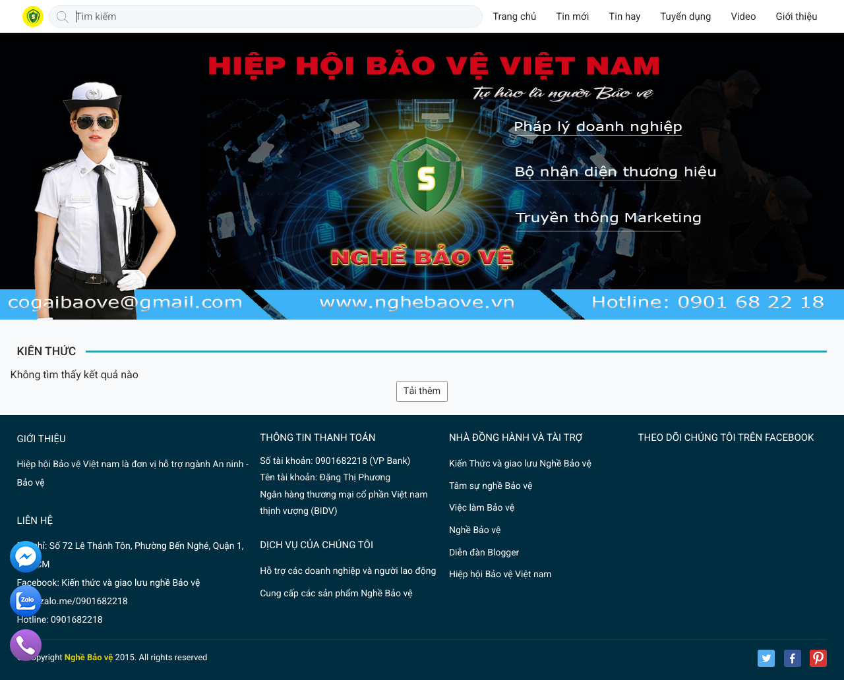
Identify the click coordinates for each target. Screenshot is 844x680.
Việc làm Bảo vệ (481, 508)
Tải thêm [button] (422, 391)
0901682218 (77, 620)
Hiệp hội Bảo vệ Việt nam (500, 574)
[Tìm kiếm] (62, 16)
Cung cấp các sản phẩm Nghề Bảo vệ (336, 593)
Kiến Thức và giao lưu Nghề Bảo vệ (520, 464)
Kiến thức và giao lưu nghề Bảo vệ (130, 583)
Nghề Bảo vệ (474, 530)
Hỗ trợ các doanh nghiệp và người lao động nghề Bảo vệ (348, 571)
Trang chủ (514, 16)
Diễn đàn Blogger (484, 553)
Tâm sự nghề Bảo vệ (491, 486)
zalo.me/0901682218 (84, 601)
